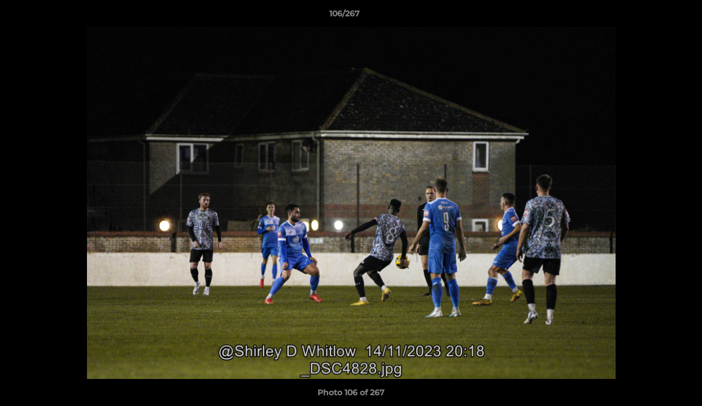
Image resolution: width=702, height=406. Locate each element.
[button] (654, 16)
